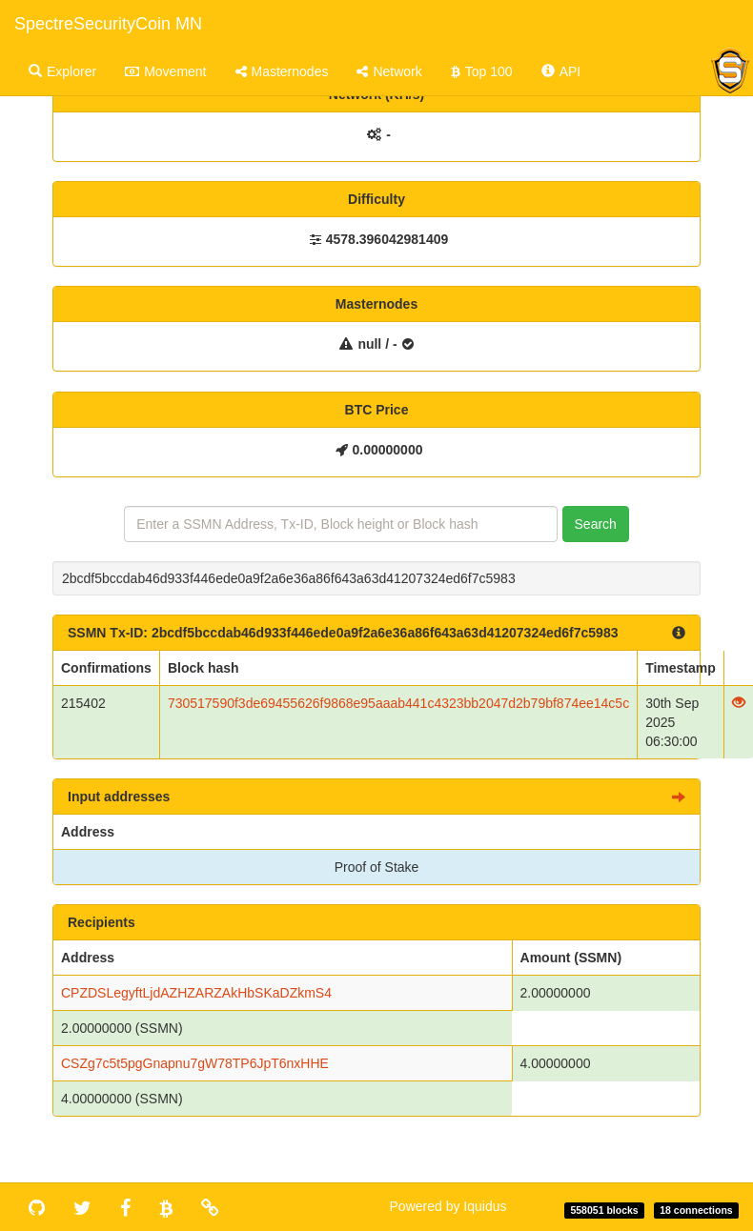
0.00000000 (388, 449)
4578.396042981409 (387, 239)
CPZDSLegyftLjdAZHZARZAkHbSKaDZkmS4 (196, 992)
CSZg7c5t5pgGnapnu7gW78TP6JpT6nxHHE (195, 1063)
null (369, 344)
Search (596, 524)
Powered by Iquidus (448, 1206)
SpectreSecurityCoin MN (108, 23)
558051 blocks (604, 1210)
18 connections (696, 1210)
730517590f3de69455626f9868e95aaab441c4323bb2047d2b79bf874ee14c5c (398, 703)
